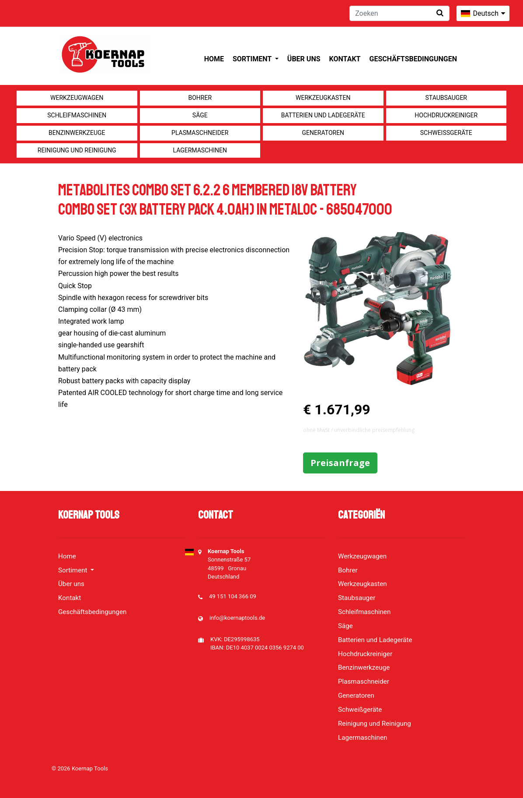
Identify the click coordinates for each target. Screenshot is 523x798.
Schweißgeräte (446, 132)
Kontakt (345, 59)
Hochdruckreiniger (446, 115)
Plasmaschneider (199, 132)
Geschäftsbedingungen (413, 59)
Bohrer (200, 97)
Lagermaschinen (200, 150)
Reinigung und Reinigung (77, 150)
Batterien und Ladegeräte (323, 115)
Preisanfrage (340, 463)
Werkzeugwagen (76, 97)
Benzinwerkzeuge (77, 132)
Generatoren (323, 132)
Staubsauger (446, 97)
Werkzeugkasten (323, 97)
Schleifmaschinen (76, 115)
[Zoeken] (399, 13)
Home (214, 59)
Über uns (304, 59)
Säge (200, 115)
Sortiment (253, 59)
